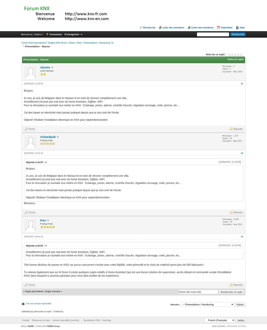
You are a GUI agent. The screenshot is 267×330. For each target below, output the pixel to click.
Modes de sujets (236, 59)
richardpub (48, 136)
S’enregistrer (71, 34)
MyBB (31, 326)
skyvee (45, 67)
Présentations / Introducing (97, 43)
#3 (242, 236)
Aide (242, 27)
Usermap (106, 320)
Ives (43, 220)
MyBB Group (53, 326)
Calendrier (227, 27)
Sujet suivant (52, 291)
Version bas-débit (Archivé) (65, 320)
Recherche (149, 27)
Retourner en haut (41, 320)
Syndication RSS (91, 320)
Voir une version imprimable (38, 303)
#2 (242, 153)
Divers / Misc (75, 43)
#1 (242, 83)
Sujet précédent (34, 291)
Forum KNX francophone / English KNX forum (44, 43)
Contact (25, 320)
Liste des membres (173, 27)
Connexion (56, 34)
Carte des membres (202, 27)
